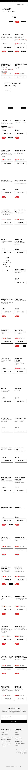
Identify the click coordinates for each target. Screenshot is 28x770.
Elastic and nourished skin (7, 449)
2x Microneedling (19, 37)
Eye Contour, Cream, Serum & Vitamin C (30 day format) (6, 155)
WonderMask (5, 358)
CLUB (22, 4)
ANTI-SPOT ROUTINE (20, 626)
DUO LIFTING (4, 537)
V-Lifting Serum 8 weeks (20, 122)
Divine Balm (18, 507)
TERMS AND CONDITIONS (6, 737)
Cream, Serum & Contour (20, 659)
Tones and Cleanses (19, 421)
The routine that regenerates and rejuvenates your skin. (20, 570)
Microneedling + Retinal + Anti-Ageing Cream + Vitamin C (7, 631)
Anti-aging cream (6, 448)
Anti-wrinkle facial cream (7, 181)
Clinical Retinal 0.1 (20, 269)
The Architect (19, 299)
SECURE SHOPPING (5, 741)
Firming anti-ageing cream (21, 183)
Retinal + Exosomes (6, 599)
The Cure (4, 239)
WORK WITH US (18, 741)
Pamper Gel (18, 388)
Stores (17, 734)
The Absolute (5, 180)
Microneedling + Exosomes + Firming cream (19, 363)
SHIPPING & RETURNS (6, 739)
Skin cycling (18, 567)
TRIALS (18, 4)
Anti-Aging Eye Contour (20, 300)
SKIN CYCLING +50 (19, 537)
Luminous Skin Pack (7, 656)
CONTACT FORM (4, 732)
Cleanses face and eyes (6, 480)
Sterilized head (4, 509)
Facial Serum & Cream (20, 212)
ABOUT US (17, 732)
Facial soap (17, 390)
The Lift (3, 388)
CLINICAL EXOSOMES (20, 120)
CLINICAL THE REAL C (20, 150)
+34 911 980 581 (4, 734)
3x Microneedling (5, 67)
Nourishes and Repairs (20, 509)
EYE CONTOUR (5, 418)
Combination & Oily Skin (20, 451)
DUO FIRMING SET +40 (20, 596)
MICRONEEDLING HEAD (7, 507)
